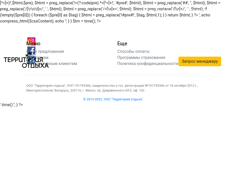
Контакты (106, 11)
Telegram (167, 11)
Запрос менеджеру (200, 61)
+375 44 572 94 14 (202, 11)
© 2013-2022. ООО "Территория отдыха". (113, 99)
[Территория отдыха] (26, 59)
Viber (152, 11)
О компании (130, 11)
